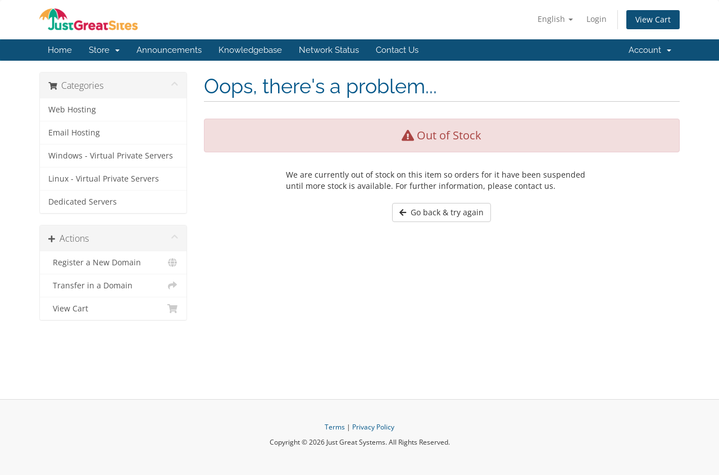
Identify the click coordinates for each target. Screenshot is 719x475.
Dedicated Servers (82, 202)
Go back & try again (441, 212)
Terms (335, 427)
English (555, 18)
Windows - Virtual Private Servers (110, 156)
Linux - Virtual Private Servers (103, 179)
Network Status (329, 50)
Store (104, 50)
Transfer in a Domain (113, 285)
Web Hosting (72, 110)
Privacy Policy (373, 427)
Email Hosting (74, 133)
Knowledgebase (250, 50)
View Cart (653, 19)
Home (60, 50)
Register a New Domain (113, 262)
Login (596, 18)
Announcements (169, 50)
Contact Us (397, 50)
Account (650, 50)
